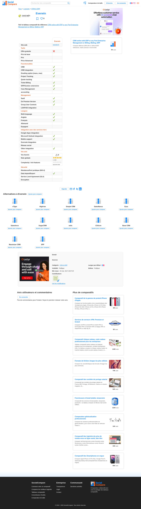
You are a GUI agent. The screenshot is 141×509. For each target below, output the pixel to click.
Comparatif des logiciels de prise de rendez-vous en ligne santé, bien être (88, 437)
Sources (55, 260)
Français (131, 3)
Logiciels (26, 9)
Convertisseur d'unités (38, 495)
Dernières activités (76, 486)
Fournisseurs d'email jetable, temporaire (90, 398)
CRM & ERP (35, 9)
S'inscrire (109, 3)
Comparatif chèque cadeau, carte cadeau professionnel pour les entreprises (90, 340)
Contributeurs (56, 274)
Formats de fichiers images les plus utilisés (91, 361)
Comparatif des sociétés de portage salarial (91, 379)
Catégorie (55, 265)
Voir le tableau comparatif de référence (32, 25)
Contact (58, 492)
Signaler (64, 189)
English (134, 3)
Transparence (60, 486)
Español (138, 3)
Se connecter (121, 3)
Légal (58, 489)
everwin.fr (56, 45)
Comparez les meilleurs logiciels (42, 489)
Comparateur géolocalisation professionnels (85, 418)
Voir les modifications (58, 283)
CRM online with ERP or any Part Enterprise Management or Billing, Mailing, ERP (89, 42)
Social (100, 484)
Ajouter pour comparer (35, 194)
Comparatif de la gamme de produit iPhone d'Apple (91, 299)
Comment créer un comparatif (41, 486)
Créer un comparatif (85, 3)
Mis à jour (55, 271)
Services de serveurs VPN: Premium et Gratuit (89, 321)
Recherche (68, 3)
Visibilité (55, 268)
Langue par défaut (94, 265)
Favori (37, 18)
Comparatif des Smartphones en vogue (89, 456)
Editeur (90, 268)
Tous (20, 9)
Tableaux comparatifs (38, 492)
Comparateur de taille (95, 3)
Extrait (54, 254)
